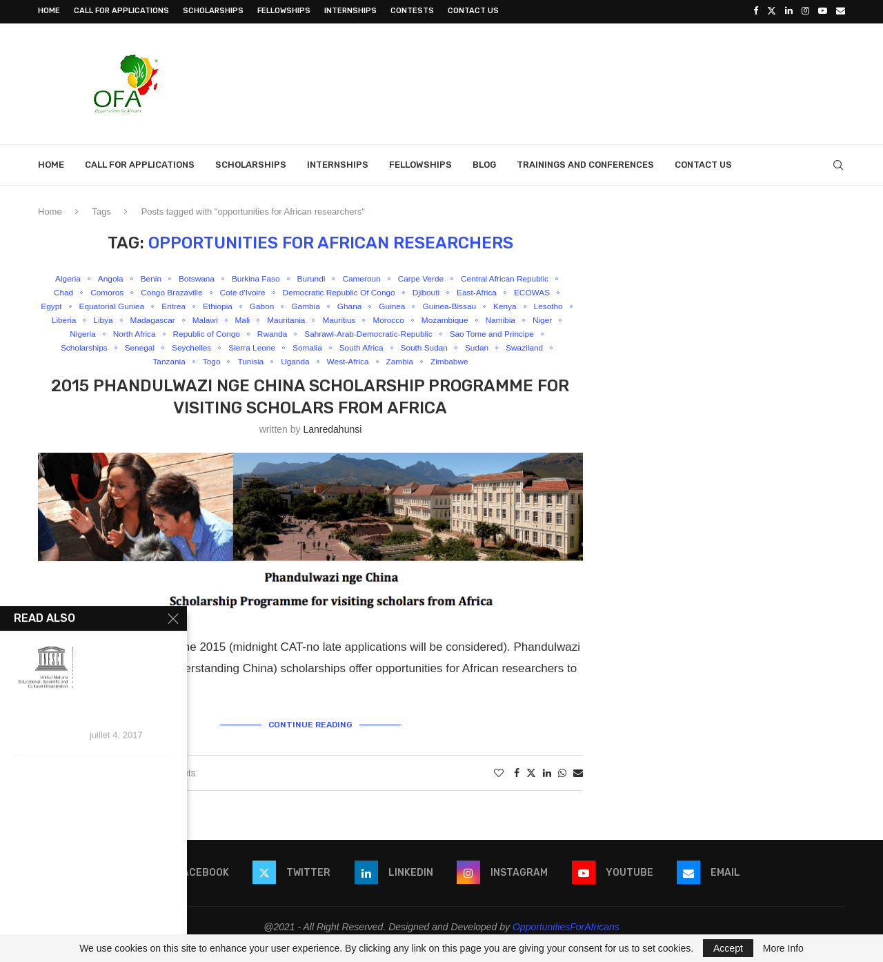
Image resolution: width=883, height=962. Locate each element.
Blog (484, 163)
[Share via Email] (578, 787)
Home (49, 10)
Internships (350, 10)
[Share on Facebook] (516, 787)
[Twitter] (771, 11)
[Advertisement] (594, 81)
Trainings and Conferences (585, 163)
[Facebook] (755, 11)
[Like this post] (499, 787)
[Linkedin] (789, 11)
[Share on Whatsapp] (562, 787)
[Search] (838, 164)
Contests (412, 10)
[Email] (840, 11)
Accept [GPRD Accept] (728, 948)
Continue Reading (310, 738)
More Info (783, 948)
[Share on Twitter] (531, 787)
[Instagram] (805, 11)
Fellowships (283, 10)
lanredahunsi (332, 444)
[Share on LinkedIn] (547, 787)
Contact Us (473, 10)
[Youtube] (822, 11)
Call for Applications (121, 10)
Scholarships (213, 10)
